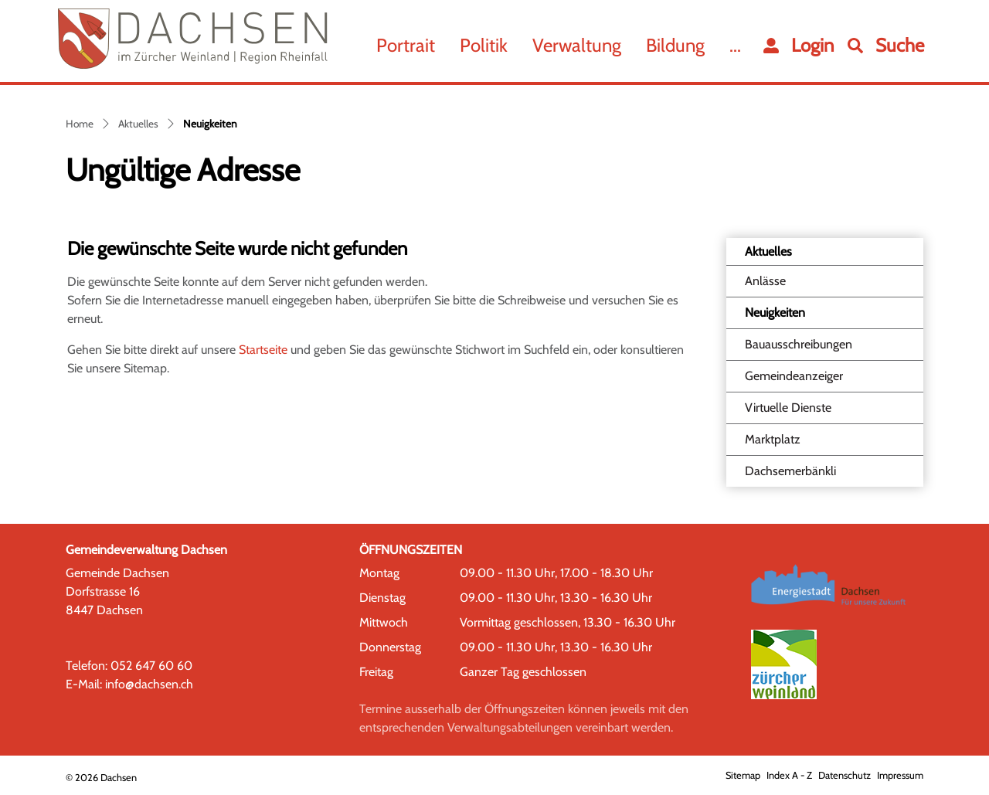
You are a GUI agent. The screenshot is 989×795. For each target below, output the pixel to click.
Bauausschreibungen (798, 344)
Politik (484, 45)
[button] (886, 45)
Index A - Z (789, 775)
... (735, 45)
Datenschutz (844, 775)
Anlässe (765, 280)
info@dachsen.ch (149, 684)
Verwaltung (576, 45)
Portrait (405, 45)
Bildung (675, 45)
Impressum (900, 775)
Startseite (263, 349)
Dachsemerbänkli (790, 471)
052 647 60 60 (151, 665)
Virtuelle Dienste (788, 407)
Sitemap (743, 775)
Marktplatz (772, 439)
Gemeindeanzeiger (794, 376)
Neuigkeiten (784, 316)
